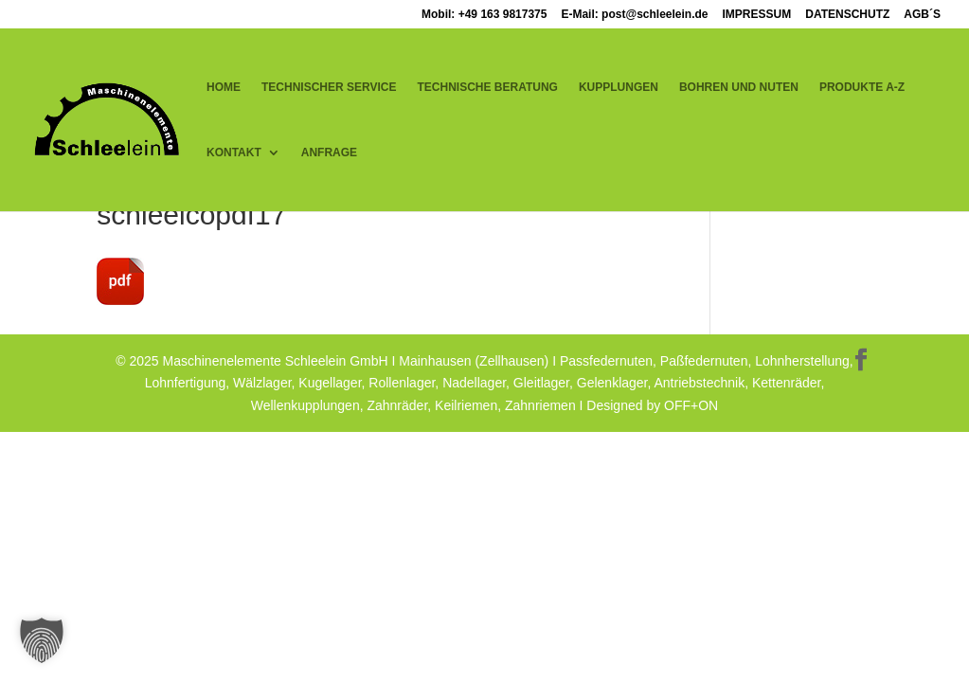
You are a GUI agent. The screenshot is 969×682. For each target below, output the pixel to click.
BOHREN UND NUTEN (739, 87)
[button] (41, 640)
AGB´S (922, 15)
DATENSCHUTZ (847, 15)
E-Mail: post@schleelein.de (634, 15)
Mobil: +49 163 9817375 (484, 15)
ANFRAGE (329, 152)
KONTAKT (233, 152)
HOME (223, 87)
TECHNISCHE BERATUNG (487, 87)
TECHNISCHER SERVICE (328, 87)
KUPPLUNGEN (618, 87)
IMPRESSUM (757, 15)
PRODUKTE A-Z (862, 87)
